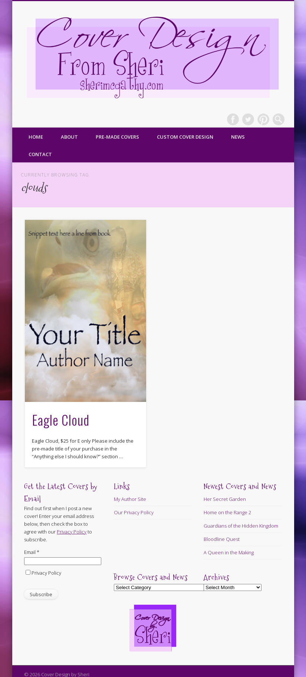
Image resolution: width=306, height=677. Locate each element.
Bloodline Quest (222, 539)
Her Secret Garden (225, 499)
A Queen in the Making (229, 552)
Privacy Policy (46, 572)
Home (36, 136)
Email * (31, 552)
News (238, 136)
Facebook (233, 119)
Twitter (248, 119)
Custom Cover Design (185, 136)
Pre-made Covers (117, 136)
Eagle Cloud (60, 419)
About (69, 136)
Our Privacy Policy (134, 512)
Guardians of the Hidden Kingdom (241, 525)
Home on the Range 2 (227, 512)
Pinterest (263, 119)
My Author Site (130, 499)
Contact (40, 154)
